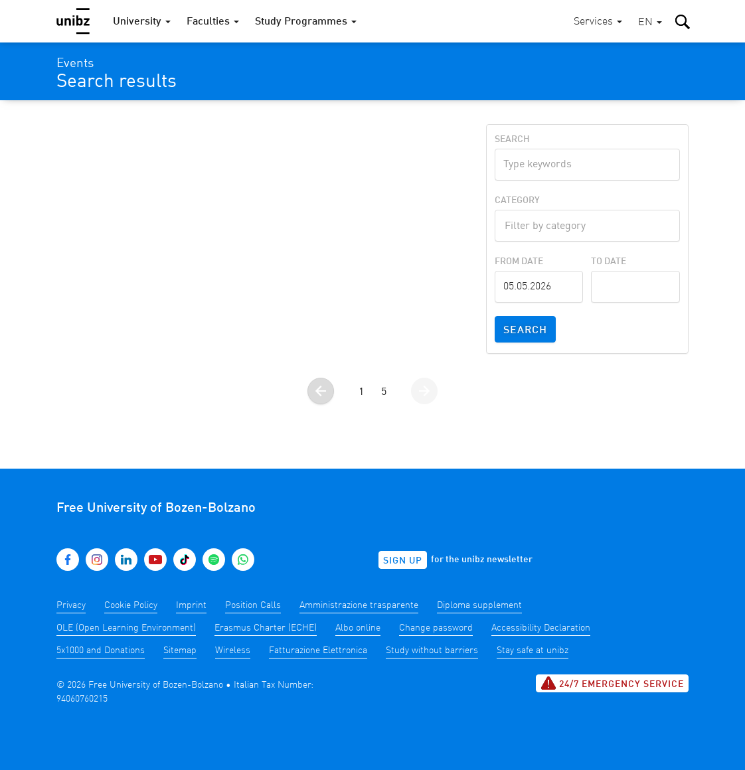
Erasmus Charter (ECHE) (265, 628)
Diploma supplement (479, 605)
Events (75, 63)
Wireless (232, 650)
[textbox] (587, 224)
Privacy (71, 605)
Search (512, 139)
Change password (436, 628)
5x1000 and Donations (100, 650)
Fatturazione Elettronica (318, 650)
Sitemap (180, 650)
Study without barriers (432, 650)
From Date (519, 261)
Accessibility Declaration (540, 628)
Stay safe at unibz (532, 650)
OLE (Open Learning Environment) (126, 628)
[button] (650, 23)
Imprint (191, 605)
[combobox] (587, 226)
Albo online (357, 628)
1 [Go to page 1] (361, 392)
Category (517, 200)
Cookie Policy (130, 605)
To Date (608, 261)
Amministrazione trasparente (358, 605)
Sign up (402, 561)
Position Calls (253, 605)
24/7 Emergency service (612, 683)
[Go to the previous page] (320, 391)
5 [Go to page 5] (383, 392)
